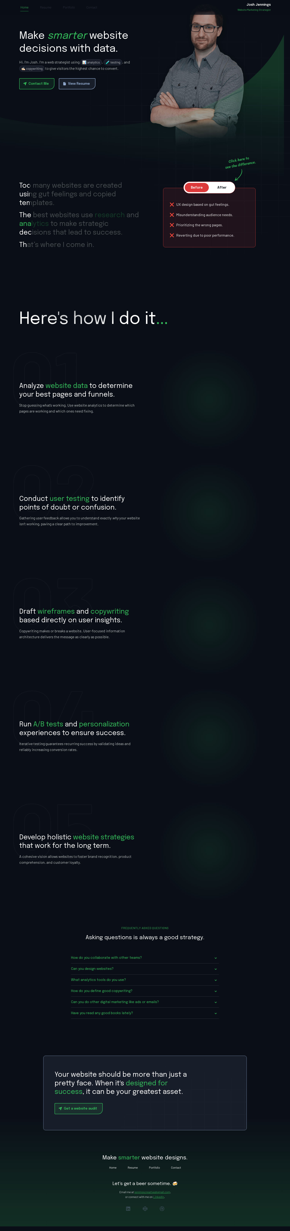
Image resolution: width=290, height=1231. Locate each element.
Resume (45, 10)
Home (24, 10)
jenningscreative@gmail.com (152, 1197)
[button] (145, 963)
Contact (91, 10)
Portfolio (69, 10)
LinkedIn (158, 1202)
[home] (254, 10)
